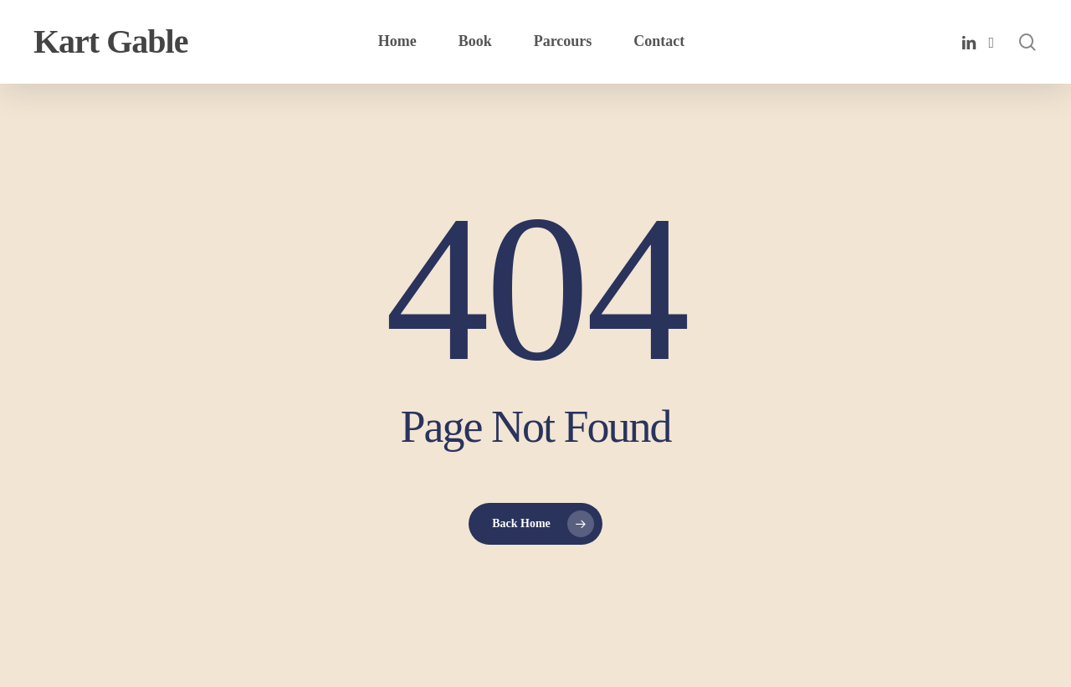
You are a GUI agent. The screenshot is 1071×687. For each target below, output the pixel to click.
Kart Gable (110, 42)
